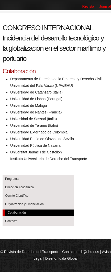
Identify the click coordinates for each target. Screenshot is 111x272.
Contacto (11, 221)
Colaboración (17, 212)
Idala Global (67, 258)
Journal (105, 6)
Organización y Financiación (24, 204)
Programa (12, 179)
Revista (88, 6)
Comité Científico (16, 195)
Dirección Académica (19, 187)
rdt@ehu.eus (89, 252)
